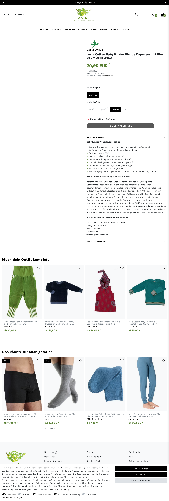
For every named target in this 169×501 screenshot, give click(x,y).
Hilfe (7, 14)
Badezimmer (99, 29)
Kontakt (20, 14)
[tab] (127, 186)
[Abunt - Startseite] (83, 14)
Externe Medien (44, 494)
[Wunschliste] (154, 14)
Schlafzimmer (120, 29)
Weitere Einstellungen (12, 497)
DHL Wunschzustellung (69, 494)
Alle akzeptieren (140, 469)
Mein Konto (49, 457)
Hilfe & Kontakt (93, 457)
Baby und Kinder (76, 29)
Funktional (91, 494)
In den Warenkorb (120, 125)
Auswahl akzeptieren (141, 480)
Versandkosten (107, 76)
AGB (131, 457)
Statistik (27, 494)
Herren (56, 29)
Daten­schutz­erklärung (59, 489)
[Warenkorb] (162, 14)
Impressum (72, 486)
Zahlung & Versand (53, 461)
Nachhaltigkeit (93, 461)
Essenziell (11, 494)
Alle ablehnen (141, 474)
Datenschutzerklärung (139, 461)
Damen (43, 29)
